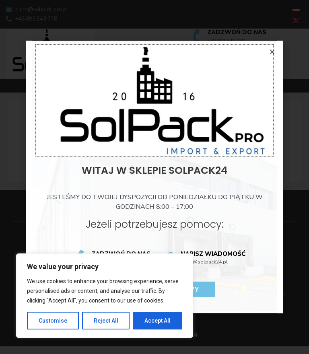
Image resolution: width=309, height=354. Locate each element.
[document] (154, 177)
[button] (272, 52)
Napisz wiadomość (213, 254)
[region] (104, 295)
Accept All (157, 320)
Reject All (106, 320)
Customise (53, 320)
